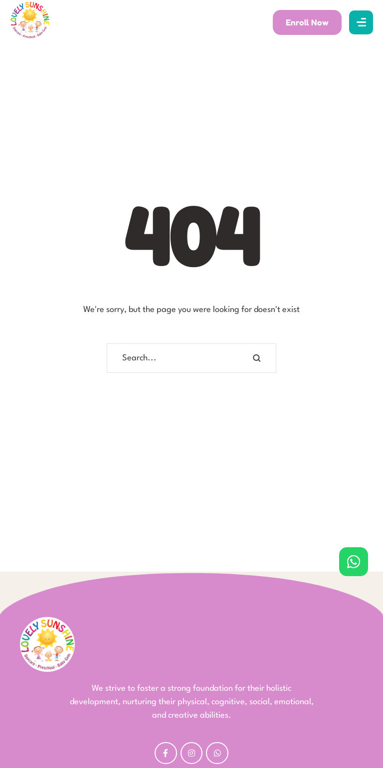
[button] (307, 22)
